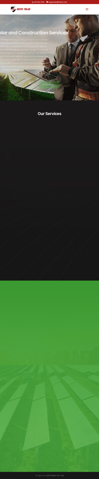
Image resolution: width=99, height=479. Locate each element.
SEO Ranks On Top (55, 475)
